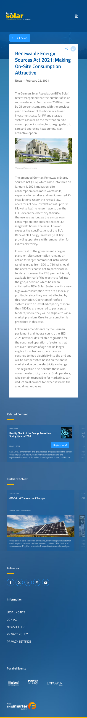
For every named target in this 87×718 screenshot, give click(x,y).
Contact (13, 619)
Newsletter (15, 627)
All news (18, 38)
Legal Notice (16, 612)
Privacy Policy (17, 634)
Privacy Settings (19, 641)
